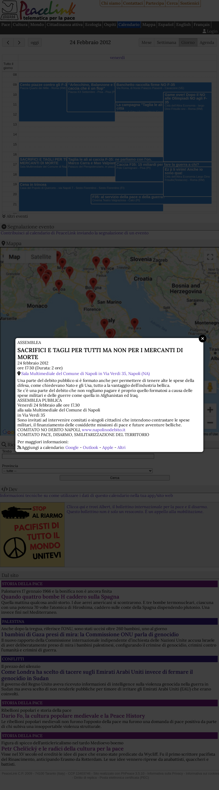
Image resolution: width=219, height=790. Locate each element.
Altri (121, 447)
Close (202, 338)
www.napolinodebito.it (103, 429)
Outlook (90, 447)
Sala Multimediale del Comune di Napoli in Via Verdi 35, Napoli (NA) (85, 373)
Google (72, 447)
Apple (107, 447)
